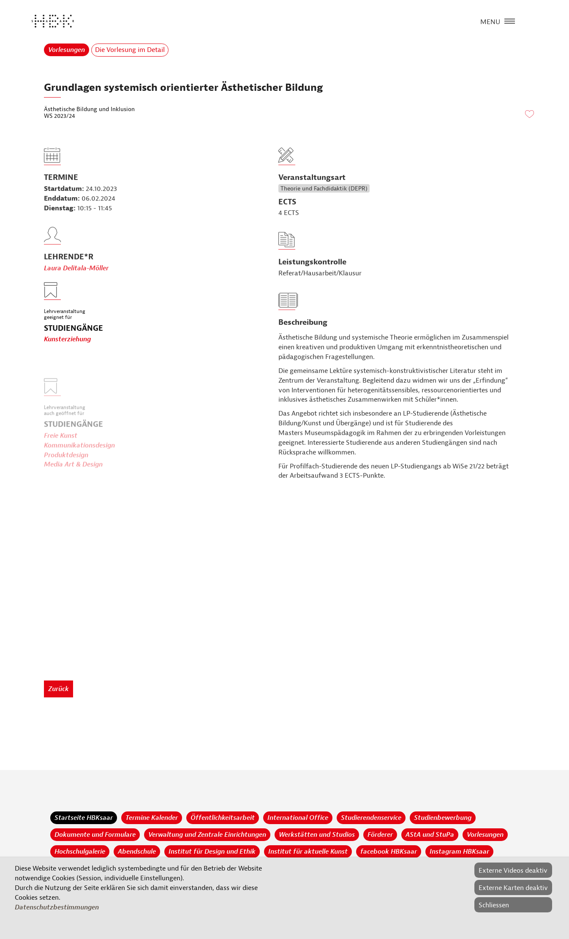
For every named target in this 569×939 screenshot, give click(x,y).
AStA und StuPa (430, 834)
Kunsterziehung (67, 339)
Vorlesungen (66, 50)
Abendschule (137, 851)
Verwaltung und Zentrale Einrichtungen (207, 834)
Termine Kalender (151, 818)
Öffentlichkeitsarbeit (223, 818)
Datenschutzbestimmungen (57, 907)
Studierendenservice (371, 818)
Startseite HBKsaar (83, 818)
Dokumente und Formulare (95, 834)
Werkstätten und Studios (317, 834)
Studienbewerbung (442, 818)
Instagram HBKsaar (459, 851)
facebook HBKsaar (388, 851)
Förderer (380, 834)
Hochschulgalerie (79, 851)
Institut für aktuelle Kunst (308, 851)
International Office (297, 818)
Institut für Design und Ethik (212, 851)
